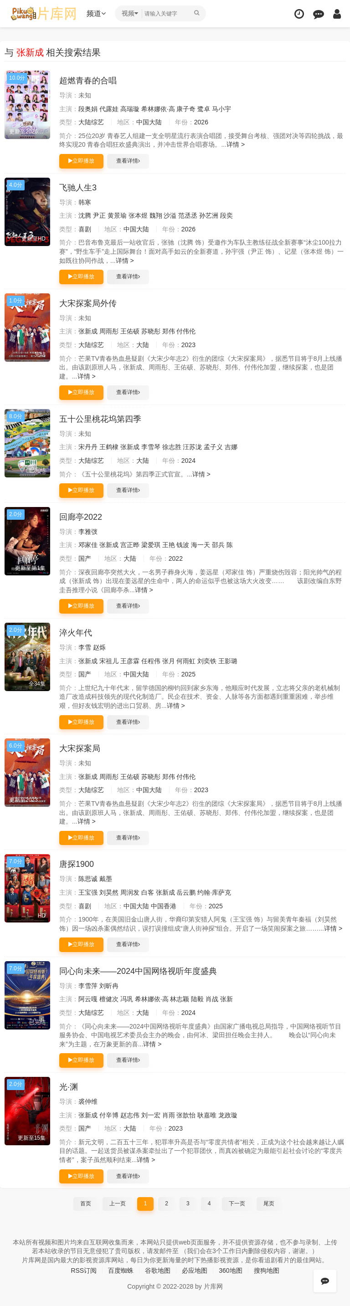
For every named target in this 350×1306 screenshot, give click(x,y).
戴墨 (105, 878)
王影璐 (227, 661)
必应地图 (194, 1270)
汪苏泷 (192, 447)
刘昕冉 (108, 985)
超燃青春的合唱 (88, 80)
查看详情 (128, 161)
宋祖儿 (108, 661)
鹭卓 (203, 109)
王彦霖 (129, 661)
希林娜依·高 (158, 109)
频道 (96, 13)
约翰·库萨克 (214, 892)
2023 (188, 344)
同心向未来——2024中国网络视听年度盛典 (138, 971)
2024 (188, 460)
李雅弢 (88, 531)
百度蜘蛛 (121, 1270)
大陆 (142, 344)
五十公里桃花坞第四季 (100, 419)
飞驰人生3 (78, 187)
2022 (176, 558)
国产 (84, 558)
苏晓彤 (150, 331)
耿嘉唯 (206, 1115)
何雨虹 (186, 661)
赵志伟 (129, 1115)
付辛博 (108, 1115)
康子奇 (186, 109)
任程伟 (150, 661)
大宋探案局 (79, 748)
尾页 (268, 1203)
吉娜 (231, 447)
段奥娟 (88, 109)
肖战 (212, 999)
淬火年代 (75, 632)
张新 (226, 999)
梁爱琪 (150, 544)
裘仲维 (88, 1101)
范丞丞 (187, 215)
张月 (168, 661)
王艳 (168, 544)
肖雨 (168, 1115)
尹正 (99, 215)
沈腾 (84, 215)
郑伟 (168, 331)
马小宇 (221, 109)
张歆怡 (186, 1115)
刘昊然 (108, 892)
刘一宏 (150, 1115)
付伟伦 (186, 331)
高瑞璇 (129, 109)
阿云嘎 (88, 999)
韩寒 (84, 202)
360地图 (230, 1270)
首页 (85, 1203)
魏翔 (155, 215)
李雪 (84, 647)
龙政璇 (227, 1115)
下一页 (237, 1203)
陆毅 (197, 999)
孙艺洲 (208, 215)
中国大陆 (149, 122)
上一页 (117, 1203)
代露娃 (108, 109)
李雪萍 (88, 985)
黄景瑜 (117, 215)
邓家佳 (88, 544)
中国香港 (163, 906)
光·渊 (68, 1086)
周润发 (129, 892)
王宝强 (88, 892)
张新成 (88, 331)
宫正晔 (129, 544)
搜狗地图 (266, 1270)
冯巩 (126, 999)
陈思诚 (88, 878)
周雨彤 (108, 331)
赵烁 (99, 647)
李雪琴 (150, 447)
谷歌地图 (157, 1270)
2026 (201, 122)
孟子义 (213, 447)
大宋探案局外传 (88, 303)
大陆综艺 (91, 122)
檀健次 (108, 999)
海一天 (200, 544)
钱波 (182, 544)
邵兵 (218, 544)
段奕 (226, 215)
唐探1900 (76, 864)
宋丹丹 (88, 447)
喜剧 (84, 229)
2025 (188, 674)
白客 (147, 892)
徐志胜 (171, 447)
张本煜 (138, 215)
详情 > (235, 144)
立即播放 (81, 161)
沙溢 (170, 215)
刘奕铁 (206, 661)
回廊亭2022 (80, 517)
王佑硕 (129, 331)
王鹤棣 (108, 447)
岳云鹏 (186, 892)
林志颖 (179, 999)
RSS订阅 (84, 1270)
